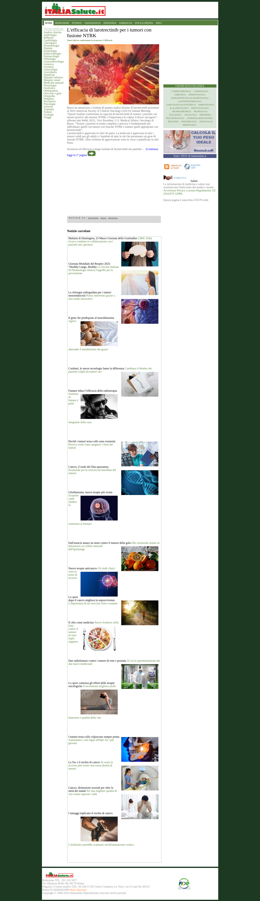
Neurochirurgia (181, 111)
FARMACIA (125, 23)
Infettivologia (200, 108)
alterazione (113, 218)
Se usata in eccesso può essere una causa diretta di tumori (90, 765)
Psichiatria (50, 101)
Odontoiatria (51, 90)
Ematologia (50, 50)
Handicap (49, 74)
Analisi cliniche (53, 32)
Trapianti (49, 109)
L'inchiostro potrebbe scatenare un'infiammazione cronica (101, 844)
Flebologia (50, 58)
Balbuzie (49, 37)
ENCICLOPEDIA (144, 23)
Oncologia (190, 115)
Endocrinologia (52, 53)
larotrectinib (93, 218)
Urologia (49, 114)
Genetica (49, 64)
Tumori (48, 111)
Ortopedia (49, 95)
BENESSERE (62, 23)
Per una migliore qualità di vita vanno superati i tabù (92, 792)
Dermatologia (51, 45)
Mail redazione (78, 889)
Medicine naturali (54, 82)
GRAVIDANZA (93, 23)
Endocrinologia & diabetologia (189, 98)
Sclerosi (48, 106)
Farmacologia (51, 56)
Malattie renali (52, 80)
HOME (48, 23)
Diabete (48, 48)
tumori (103, 218)
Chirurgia (180, 94)
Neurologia (50, 85)
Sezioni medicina (53, 28)
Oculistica (49, 88)
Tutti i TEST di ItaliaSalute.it (189, 155)
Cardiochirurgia (181, 91)
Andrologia (50, 34)
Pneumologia (189, 121)
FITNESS (77, 23)
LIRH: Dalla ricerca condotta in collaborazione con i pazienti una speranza (110, 241)
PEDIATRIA (110, 23)
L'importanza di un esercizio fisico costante (93, 603)
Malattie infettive (53, 77)
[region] (114, 185)
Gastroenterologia (54, 61)
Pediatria (49, 98)
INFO (159, 23)
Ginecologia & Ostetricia (181, 104)
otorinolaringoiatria (200, 118)
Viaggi (47, 117)
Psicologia (50, 103)
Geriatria (49, 66)
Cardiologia (50, 40)
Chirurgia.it (50, 42)
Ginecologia (51, 69)
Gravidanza (50, 72)
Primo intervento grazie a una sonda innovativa (91, 297)
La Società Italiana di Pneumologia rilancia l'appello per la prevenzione (93, 270)
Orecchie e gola (52, 93)
